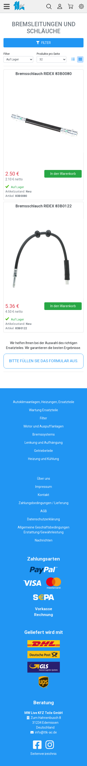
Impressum (43, 487)
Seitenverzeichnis (43, 754)
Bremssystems (43, 434)
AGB (43, 511)
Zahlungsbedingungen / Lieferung (43, 503)
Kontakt (43, 495)
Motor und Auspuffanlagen (44, 426)
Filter (6, 53)
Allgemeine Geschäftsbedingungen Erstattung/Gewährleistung (43, 529)
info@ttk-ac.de (46, 732)
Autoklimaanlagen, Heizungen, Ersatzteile (43, 402)
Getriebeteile (43, 451)
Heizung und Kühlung (43, 459)
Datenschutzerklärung (43, 519)
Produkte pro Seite (48, 53)
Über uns (43, 478)
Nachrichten (43, 540)
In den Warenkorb (63, 174)
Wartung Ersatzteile (43, 410)
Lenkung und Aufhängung (44, 442)
